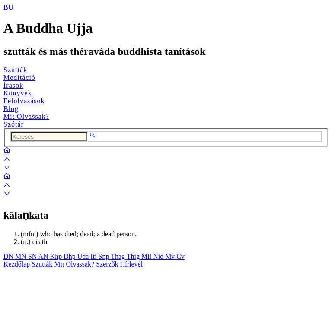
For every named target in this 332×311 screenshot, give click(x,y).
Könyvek (17, 93)
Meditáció (19, 77)
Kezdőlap (17, 264)
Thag (119, 256)
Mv (170, 256)
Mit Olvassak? (26, 116)
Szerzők (108, 264)
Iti (94, 256)
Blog (11, 108)
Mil (147, 256)
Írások (13, 85)
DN (9, 256)
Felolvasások (24, 101)
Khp (57, 256)
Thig (134, 256)
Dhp (70, 256)
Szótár (13, 124)
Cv (180, 256)
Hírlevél (131, 264)
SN (33, 256)
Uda (84, 256)
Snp (105, 256)
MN (21, 256)
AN (44, 256)
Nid (159, 256)
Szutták (15, 69)
